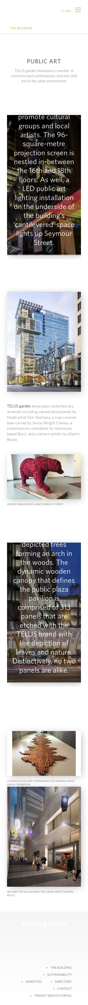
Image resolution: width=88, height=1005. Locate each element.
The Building (21, 28)
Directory (63, 981)
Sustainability (59, 974)
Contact (64, 989)
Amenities (33, 981)
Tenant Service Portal (53, 996)
